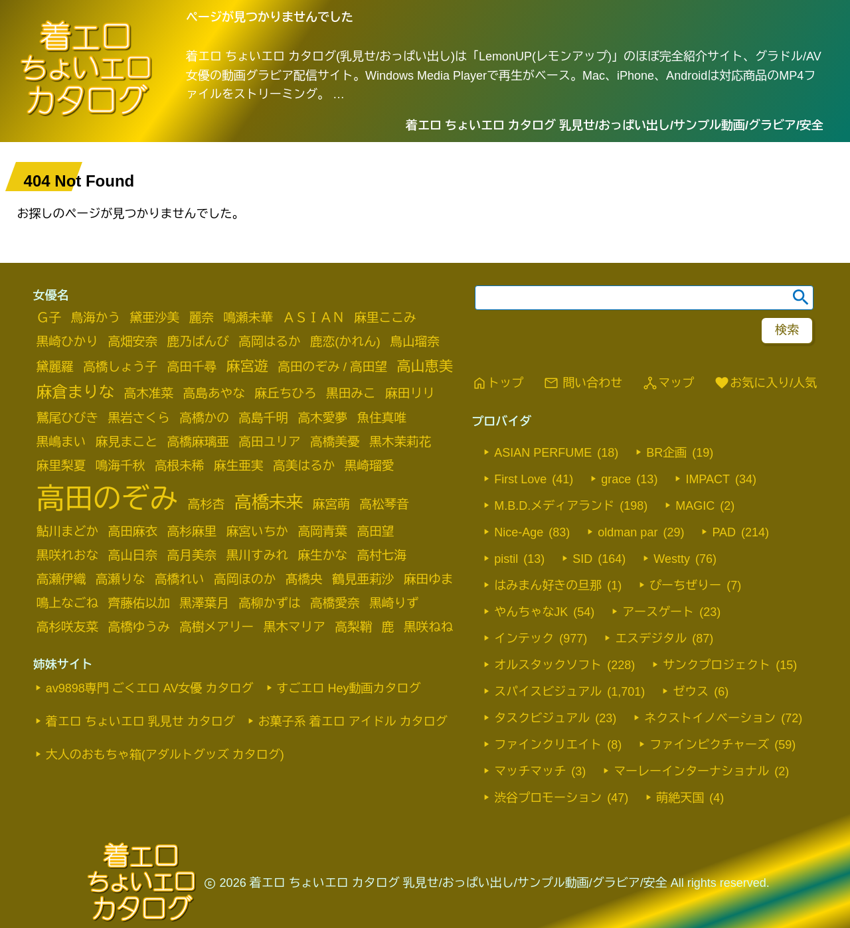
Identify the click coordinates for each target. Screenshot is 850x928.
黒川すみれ (257, 555)
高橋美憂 (335, 442)
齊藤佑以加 (139, 603)
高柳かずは (269, 603)
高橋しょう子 (120, 367)
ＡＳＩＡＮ (314, 318)
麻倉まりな (75, 392)
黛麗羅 (55, 367)
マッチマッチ (530, 771)
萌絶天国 (680, 798)
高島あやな (214, 393)
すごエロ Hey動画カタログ (349, 688)
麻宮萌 (331, 504)
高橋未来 (268, 502)
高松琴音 (384, 504)
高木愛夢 (322, 418)
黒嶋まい (61, 442)
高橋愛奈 (335, 603)
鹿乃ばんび (198, 341)
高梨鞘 (353, 627)
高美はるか (304, 466)
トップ (497, 383)
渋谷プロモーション (548, 798)
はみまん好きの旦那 (548, 585)
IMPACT (707, 479)
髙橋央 (304, 579)
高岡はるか (269, 341)
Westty (671, 559)
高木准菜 (148, 393)
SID (582, 559)
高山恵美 (425, 366)
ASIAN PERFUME (543, 452)
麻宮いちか (257, 531)
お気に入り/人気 (765, 383)
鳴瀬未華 (248, 318)
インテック (524, 638)
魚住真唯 (381, 418)
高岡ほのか (245, 579)
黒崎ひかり (67, 341)
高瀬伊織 (61, 579)
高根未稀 (180, 466)
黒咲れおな (67, 555)
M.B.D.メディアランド (554, 505)
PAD (724, 532)
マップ (668, 383)
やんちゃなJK (531, 612)
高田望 (375, 531)
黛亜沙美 (155, 318)
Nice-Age (518, 532)
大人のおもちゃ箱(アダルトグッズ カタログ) (165, 754)
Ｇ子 (49, 318)
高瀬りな (120, 579)
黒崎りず (394, 603)
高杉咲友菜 (67, 627)
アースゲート (658, 612)
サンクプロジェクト (716, 665)
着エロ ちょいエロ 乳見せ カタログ (140, 721)
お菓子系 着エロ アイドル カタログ (353, 721)
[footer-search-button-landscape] (786, 331)
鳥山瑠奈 (415, 341)
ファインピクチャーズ (709, 744)
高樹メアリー (216, 627)
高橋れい (180, 579)
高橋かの (204, 418)
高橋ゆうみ (139, 627)
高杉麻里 (192, 531)
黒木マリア (294, 627)
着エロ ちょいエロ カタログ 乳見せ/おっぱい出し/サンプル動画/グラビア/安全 (614, 125)
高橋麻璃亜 (198, 442)
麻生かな (322, 555)
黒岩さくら (139, 418)
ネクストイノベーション (710, 718)
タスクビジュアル (542, 718)
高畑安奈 (133, 341)
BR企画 (666, 452)
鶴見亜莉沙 (363, 579)
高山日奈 (133, 555)
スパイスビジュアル (548, 691)
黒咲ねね (429, 627)
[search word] (644, 297)
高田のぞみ (107, 498)
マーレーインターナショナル (691, 771)
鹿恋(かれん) (345, 341)
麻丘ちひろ (285, 393)
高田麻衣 (133, 531)
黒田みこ (351, 393)
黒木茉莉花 (400, 442)
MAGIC (695, 505)
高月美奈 (192, 555)
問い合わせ (582, 383)
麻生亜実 (239, 466)
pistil (506, 559)
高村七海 (381, 555)
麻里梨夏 (61, 466)
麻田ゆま (429, 579)
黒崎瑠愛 (369, 466)
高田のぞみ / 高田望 (332, 367)
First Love (520, 479)
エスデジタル (651, 638)
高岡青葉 (322, 531)
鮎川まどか (67, 531)
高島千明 (263, 418)
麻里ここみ (385, 318)
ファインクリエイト (548, 744)
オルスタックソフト (548, 665)
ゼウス (691, 691)
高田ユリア (269, 442)
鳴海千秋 (120, 466)
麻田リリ (410, 393)
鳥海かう (96, 318)
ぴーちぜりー (685, 585)
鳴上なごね (67, 603)
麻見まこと (126, 442)
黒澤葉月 (204, 603)
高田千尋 (192, 367)
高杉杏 (206, 504)
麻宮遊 (247, 366)
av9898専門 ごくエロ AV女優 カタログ (150, 688)
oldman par (627, 532)
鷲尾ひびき (67, 418)
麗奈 (201, 318)
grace (616, 479)
